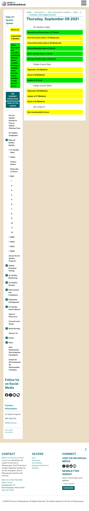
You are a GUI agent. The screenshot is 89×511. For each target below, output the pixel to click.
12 (12, 232)
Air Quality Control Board (14, 308)
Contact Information (11, 407)
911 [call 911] (14, 485)
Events (11, 338)
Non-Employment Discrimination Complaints (14, 351)
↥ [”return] (85, 449)
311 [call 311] (7, 480)
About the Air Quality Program (14, 258)
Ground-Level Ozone (14, 322)
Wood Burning (14, 329)
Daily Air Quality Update (59, 12)
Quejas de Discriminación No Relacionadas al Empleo (15, 365)
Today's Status (13, 163)
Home (29, 12)
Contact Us (13, 333)
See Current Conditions (12, 96)
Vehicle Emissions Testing (12, 268)
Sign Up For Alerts (12, 104)
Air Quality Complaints (13, 134)
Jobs (33, 458)
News (11, 343)
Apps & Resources (13, 315)
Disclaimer (36, 460)
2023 (12, 242)
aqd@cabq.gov (11, 423)
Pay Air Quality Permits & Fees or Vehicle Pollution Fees (14, 121)
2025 (12, 251)
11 (12, 228)
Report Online (7, 482)
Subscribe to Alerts (14, 170)
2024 (12, 246)
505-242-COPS (8, 490)
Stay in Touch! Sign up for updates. (72, 479)
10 (12, 223)
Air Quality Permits (13, 284)
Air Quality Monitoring (13, 276)
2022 (12, 237)
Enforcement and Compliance (14, 292)
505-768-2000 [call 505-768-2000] (16, 480)
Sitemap (35, 468)
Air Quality (39, 12)
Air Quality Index (14, 151)
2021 (75, 12)
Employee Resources (40, 465)
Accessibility (37, 463)
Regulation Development (14, 301)
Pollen (12, 157)
